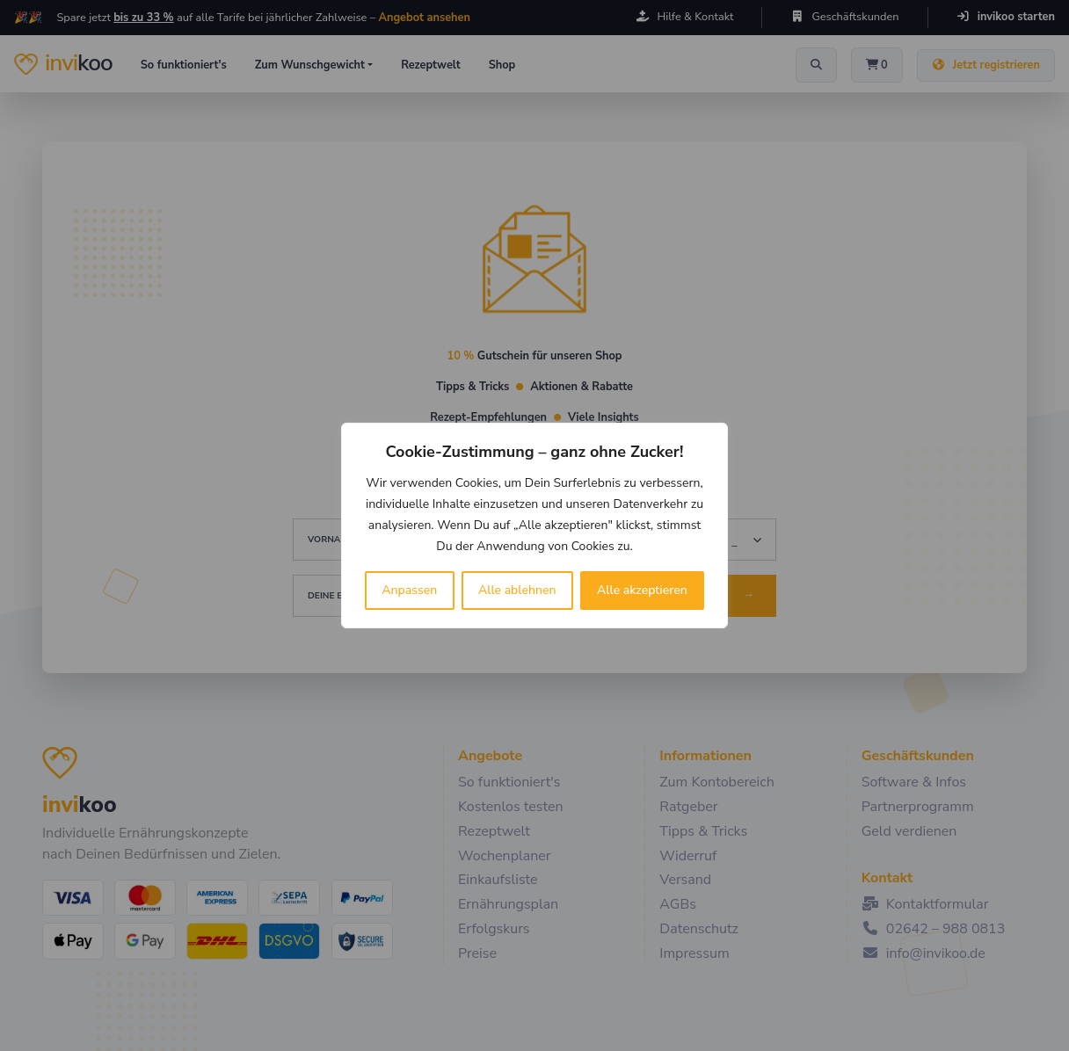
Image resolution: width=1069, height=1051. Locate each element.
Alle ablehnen (517, 590)
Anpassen (409, 590)
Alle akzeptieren (642, 590)
